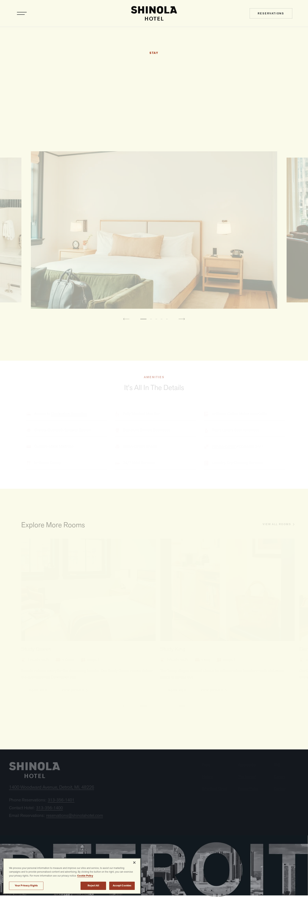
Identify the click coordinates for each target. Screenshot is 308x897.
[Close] (134, 862)
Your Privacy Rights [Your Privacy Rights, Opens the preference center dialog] (26, 885)
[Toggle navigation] (22, 13)
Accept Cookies (122, 885)
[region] (72, 876)
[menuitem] (271, 13)
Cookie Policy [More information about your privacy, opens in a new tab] (85, 876)
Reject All (93, 885)
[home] (154, 13)
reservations (271, 13)
